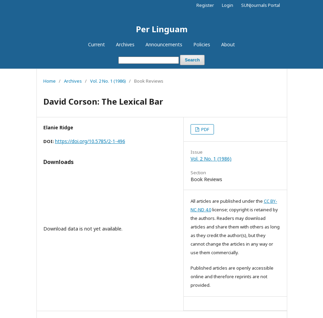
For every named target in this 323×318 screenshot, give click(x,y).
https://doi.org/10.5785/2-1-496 (90, 141)
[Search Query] (148, 60)
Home (49, 81)
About (228, 44)
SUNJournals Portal (260, 5)
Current (96, 44)
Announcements (164, 44)
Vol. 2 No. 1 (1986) (108, 81)
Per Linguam (161, 29)
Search (192, 59)
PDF (204, 129)
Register (205, 5)
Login (227, 5)
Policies (201, 44)
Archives (125, 44)
